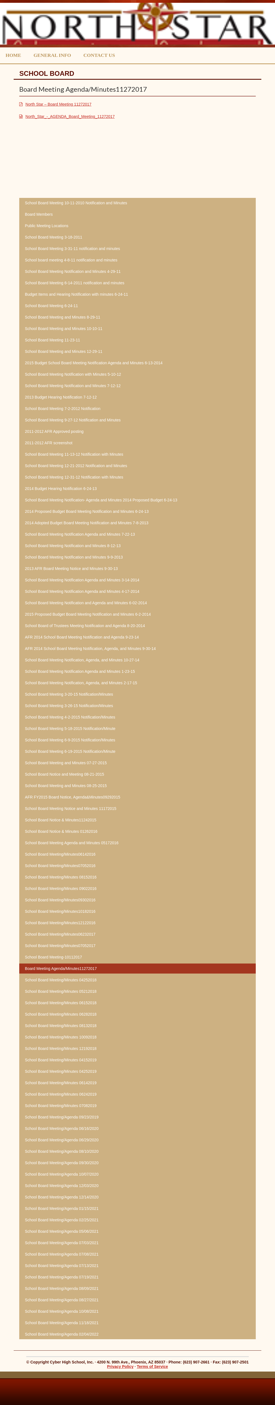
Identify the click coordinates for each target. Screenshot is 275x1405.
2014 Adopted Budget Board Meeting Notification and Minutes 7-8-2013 (86, 523)
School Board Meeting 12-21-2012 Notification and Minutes (76, 466)
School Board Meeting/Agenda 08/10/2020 (61, 1151)
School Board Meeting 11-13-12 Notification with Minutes (74, 454)
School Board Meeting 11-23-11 (52, 340)
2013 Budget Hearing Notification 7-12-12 (61, 397)
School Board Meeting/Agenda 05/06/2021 (61, 1231)
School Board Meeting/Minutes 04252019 (61, 1071)
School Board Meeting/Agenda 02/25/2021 (61, 1220)
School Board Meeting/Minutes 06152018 (61, 1003)
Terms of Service (152, 1366)
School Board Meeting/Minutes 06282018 (61, 1014)
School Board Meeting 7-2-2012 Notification (62, 408)
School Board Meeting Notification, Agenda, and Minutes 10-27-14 (82, 660)
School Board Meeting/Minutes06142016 (60, 854)
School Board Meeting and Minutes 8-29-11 (62, 317)
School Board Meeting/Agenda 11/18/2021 (61, 1323)
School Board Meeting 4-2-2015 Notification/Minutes (70, 717)
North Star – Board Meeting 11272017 (58, 104)
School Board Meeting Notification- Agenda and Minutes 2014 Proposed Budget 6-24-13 (101, 500)
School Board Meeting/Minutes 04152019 (61, 1060)
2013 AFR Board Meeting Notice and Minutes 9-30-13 (71, 568)
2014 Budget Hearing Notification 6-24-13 (61, 488)
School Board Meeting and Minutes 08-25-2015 (66, 785)
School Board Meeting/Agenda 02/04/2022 (61, 1334)
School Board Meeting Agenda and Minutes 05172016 (71, 843)
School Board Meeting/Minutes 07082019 (61, 1105)
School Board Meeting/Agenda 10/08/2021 (61, 1311)
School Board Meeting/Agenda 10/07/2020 (61, 1174)
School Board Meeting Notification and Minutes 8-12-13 (72, 545)
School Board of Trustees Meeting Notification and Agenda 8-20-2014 (85, 625)
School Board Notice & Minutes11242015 (60, 820)
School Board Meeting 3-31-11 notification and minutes (72, 248)
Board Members (39, 214)
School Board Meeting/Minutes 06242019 (61, 1094)
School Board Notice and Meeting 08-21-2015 (64, 774)
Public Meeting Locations (46, 226)
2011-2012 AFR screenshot (48, 443)
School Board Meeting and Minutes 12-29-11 (63, 351)
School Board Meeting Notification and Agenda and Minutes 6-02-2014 (86, 603)
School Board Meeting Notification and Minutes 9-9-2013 (74, 557)
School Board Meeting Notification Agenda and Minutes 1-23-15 (80, 671)
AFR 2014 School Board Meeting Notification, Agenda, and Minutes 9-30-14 (90, 648)
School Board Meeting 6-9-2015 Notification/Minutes (70, 740)
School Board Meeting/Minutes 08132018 (61, 1025)
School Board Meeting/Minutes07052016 (60, 865)
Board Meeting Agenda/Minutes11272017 (61, 968)
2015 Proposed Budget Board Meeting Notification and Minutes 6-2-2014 (88, 614)
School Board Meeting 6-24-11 (51, 306)
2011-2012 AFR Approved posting (54, 431)
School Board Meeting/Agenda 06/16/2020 (61, 1128)
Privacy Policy (120, 1366)
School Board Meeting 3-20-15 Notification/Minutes (69, 694)
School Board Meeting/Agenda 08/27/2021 (61, 1300)
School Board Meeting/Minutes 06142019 (61, 1083)
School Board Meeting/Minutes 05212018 (61, 991)
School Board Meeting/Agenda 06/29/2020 (61, 1140)
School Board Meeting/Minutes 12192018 (61, 1048)
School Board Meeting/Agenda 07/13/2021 (61, 1265)
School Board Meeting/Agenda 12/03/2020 (61, 1185)
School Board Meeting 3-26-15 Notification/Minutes (69, 705)
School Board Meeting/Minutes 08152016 (61, 877)
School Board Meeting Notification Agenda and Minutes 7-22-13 (80, 534)
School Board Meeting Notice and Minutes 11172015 (70, 808)
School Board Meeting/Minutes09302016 (60, 900)
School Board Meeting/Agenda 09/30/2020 (61, 1163)
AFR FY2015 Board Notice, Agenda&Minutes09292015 (72, 797)
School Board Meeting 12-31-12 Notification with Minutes (74, 477)
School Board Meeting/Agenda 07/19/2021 (61, 1277)
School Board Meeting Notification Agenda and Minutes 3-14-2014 (82, 580)
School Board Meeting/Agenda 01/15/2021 (61, 1208)
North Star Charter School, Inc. (137, 24)
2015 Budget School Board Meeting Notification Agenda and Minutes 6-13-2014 (93, 363)
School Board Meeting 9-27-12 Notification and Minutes (72, 420)
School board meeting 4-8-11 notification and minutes (71, 260)
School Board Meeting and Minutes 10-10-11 (63, 328)
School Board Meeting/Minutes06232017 (60, 934)
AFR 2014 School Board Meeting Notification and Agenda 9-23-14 (82, 637)
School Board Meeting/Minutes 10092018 (61, 1037)
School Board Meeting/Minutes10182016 (60, 911)
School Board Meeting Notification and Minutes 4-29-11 (72, 271)
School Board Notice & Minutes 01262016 (61, 831)
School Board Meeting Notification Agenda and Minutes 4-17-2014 (82, 591)
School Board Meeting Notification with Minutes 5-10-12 (73, 374)
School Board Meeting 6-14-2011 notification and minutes (74, 283)
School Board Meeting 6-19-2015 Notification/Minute (70, 751)
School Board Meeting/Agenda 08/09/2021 (61, 1288)
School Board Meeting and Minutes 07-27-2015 (66, 763)
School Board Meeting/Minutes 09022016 (61, 888)
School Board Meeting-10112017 (53, 957)
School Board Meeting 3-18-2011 (53, 237)
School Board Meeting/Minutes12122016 (60, 923)
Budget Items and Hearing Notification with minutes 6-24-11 (76, 294)
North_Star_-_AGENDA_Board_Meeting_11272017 (70, 116)
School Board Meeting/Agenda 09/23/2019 (61, 1117)
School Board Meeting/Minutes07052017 (60, 945)
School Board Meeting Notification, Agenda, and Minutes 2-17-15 (81, 683)
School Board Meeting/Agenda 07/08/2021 (61, 1254)
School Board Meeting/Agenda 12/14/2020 (61, 1197)
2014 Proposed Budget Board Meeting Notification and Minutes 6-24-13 (87, 511)
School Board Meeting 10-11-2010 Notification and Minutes (76, 203)
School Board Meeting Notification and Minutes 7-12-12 (72, 386)
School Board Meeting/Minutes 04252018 (61, 980)
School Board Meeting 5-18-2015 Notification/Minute (70, 728)
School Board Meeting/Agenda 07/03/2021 (61, 1243)
